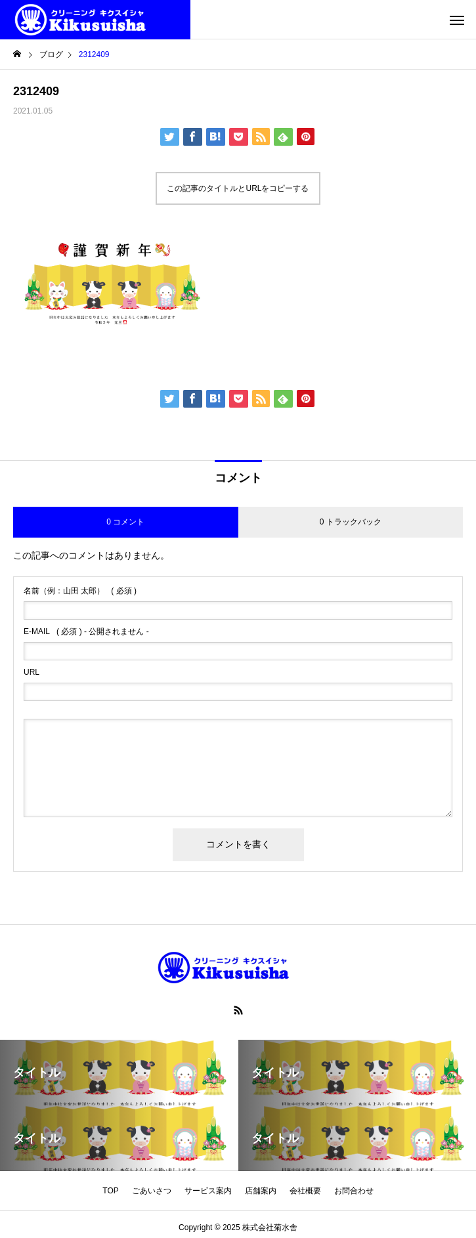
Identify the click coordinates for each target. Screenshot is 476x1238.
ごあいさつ (151, 1190)
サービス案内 (208, 1190)
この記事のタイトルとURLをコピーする (238, 188)
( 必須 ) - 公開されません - (86, 631)
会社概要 (305, 1190)
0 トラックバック (350, 521)
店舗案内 (260, 1190)
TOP (110, 1190)
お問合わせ (354, 1190)
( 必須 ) (80, 591)
